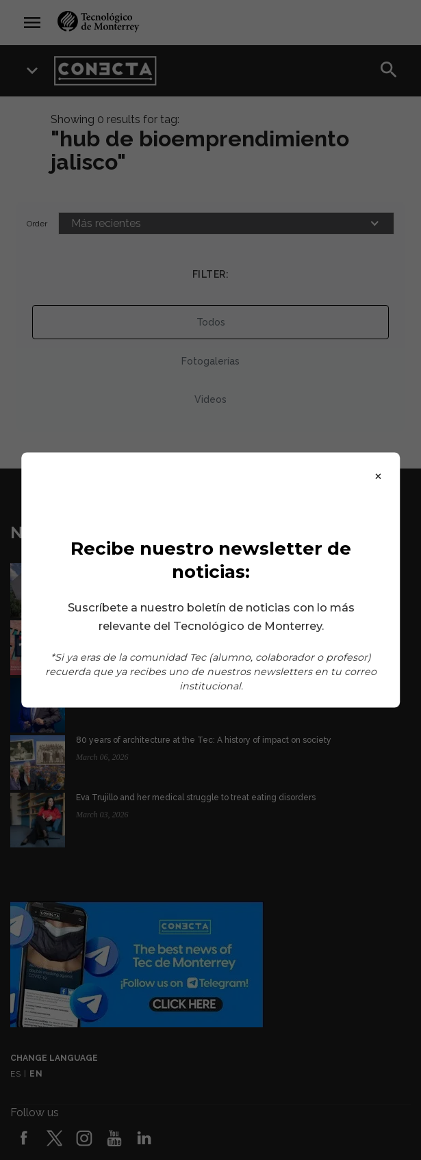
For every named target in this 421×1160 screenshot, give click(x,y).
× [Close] (378, 475)
